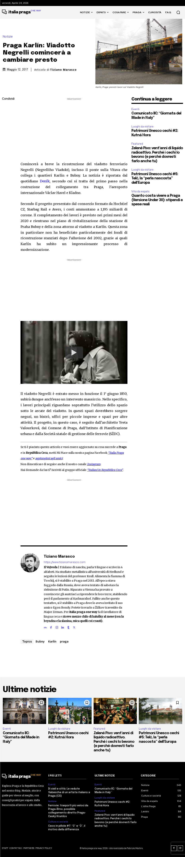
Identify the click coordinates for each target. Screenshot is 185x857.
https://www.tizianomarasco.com (64, 562)
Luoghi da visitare (142, 126)
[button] (178, 12)
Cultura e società (58, 821)
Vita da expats (140, 191)
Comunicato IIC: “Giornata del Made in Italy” (21, 737)
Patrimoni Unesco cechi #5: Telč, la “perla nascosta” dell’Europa (154, 178)
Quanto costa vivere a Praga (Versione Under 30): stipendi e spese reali (157, 200)
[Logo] (21, 12)
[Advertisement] (74, 129)
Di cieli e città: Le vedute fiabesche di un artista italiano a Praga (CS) (69, 792)
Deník (45, 181)
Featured (137, 143)
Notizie (9, 36)
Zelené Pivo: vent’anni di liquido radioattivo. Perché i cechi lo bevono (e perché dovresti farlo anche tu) (114, 741)
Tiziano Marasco (63, 69)
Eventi (135, 109)
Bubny (40, 641)
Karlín (52, 641)
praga (64, 641)
